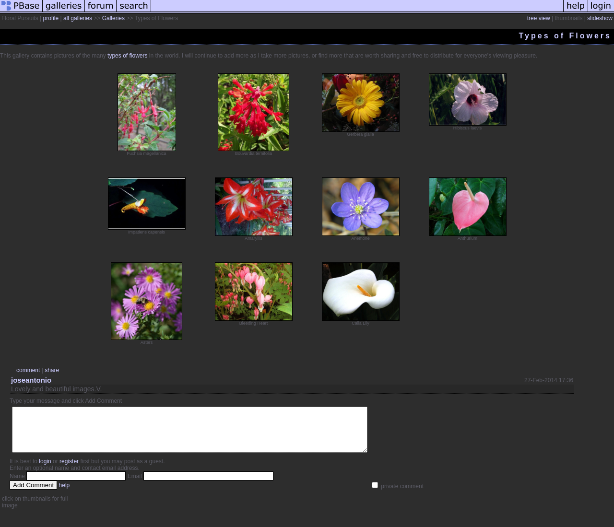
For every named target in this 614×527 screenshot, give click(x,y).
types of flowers (127, 55)
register (69, 470)
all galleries (77, 18)
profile (51, 18)
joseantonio (31, 380)
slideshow (600, 18)
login (45, 470)
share (52, 370)
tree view (538, 18)
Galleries (113, 18)
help (64, 494)
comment (28, 370)
